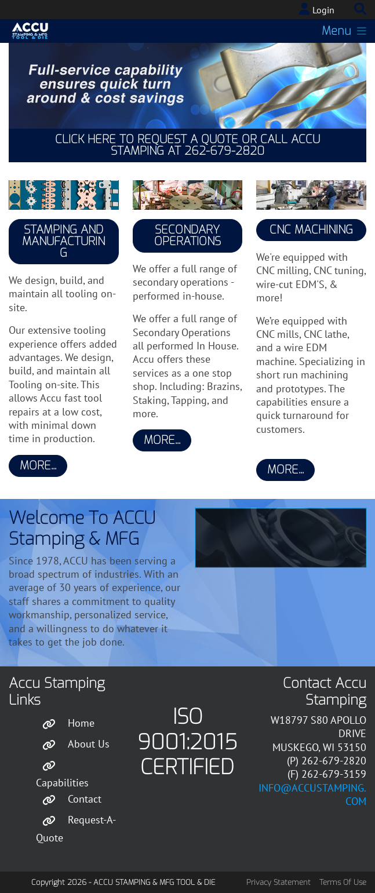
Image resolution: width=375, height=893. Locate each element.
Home (81, 722)
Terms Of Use (342, 882)
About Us (89, 743)
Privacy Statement (278, 882)
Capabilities (62, 782)
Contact (84, 798)
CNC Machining (311, 230)
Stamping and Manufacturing (63, 241)
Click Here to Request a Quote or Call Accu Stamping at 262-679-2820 (187, 145)
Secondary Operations (187, 235)
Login (323, 10)
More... (38, 465)
